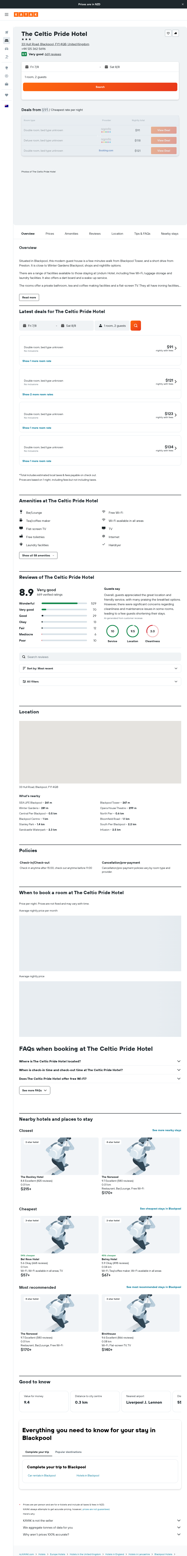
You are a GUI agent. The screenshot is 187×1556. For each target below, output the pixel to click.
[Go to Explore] (7, 61)
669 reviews (53, 48)
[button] (182, 4)
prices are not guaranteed (96, 1516)
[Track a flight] (7, 70)
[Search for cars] (7, 42)
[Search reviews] (103, 664)
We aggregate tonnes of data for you (102, 1534)
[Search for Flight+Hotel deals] (7, 50)
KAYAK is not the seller (102, 1527)
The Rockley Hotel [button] (32, 1184)
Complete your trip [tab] (37, 1459)
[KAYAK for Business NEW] (7, 78)
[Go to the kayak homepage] (26, 14)
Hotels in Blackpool (88, 1483)
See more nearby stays (166, 1137)
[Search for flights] (7, 26)
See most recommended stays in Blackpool (153, 1294)
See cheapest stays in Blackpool (160, 1216)
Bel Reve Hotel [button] (30, 1266)
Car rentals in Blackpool (42, 1483)
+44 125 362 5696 (33, 42)
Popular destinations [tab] (68, 1459)
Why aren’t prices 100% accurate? (102, 1541)
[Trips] (7, 89)
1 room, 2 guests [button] (35, 71)
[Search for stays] (7, 34)
